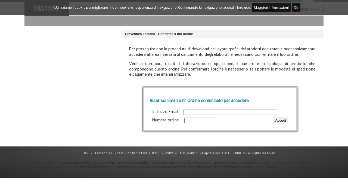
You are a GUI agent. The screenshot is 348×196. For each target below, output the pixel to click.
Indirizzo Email (165, 111)
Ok (296, 7)
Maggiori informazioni (271, 7)
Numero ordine (165, 120)
